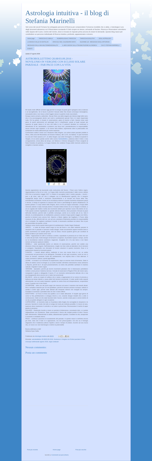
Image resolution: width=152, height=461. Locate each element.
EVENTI (30, 48)
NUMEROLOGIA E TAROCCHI (66, 38)
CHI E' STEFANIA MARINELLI (110, 45)
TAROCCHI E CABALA (46, 38)
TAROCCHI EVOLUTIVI (87, 38)
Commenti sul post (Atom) (59, 455)
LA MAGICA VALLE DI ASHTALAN (38, 42)
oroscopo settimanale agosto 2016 (36, 342)
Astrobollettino (63, 139)
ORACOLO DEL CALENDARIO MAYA (64, 42)
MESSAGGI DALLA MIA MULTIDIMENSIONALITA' (43, 45)
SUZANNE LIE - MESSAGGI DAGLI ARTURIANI (94, 42)
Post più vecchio (80, 450)
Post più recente (32, 450)
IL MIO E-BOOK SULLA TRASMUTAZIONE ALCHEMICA (79, 45)
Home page (31, 38)
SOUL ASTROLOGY (105, 38)
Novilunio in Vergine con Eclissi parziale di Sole (69, 339)
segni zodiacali (53, 342)
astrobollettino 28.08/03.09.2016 (42, 339)
